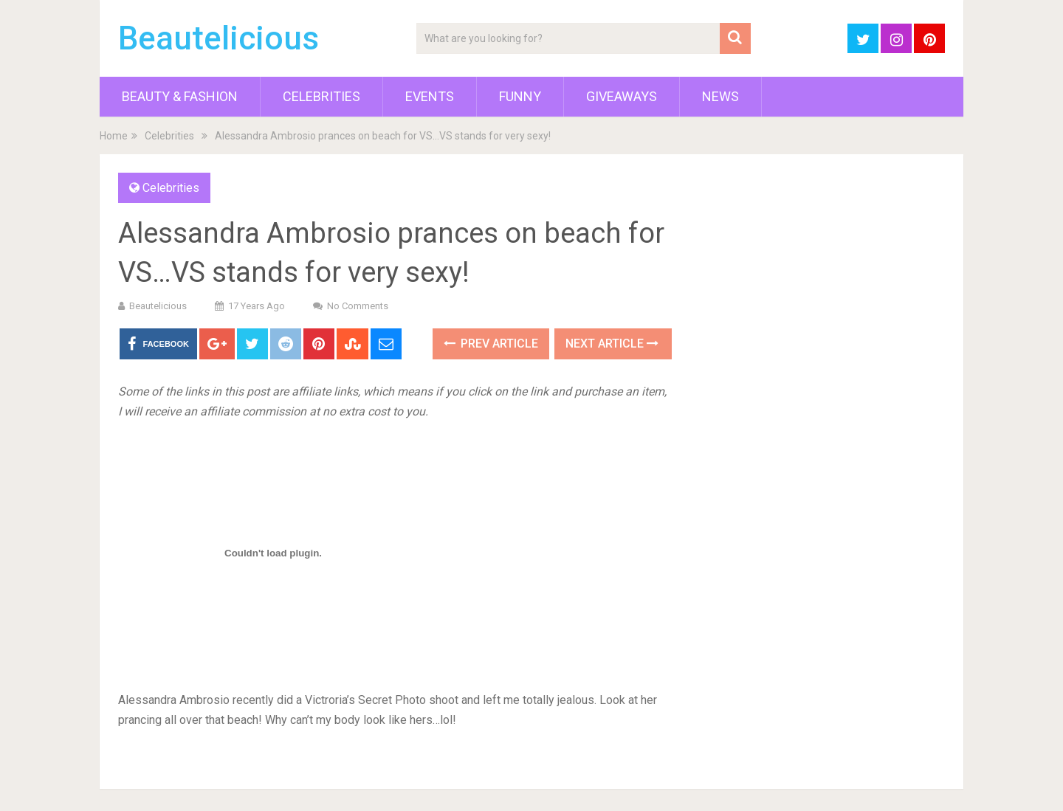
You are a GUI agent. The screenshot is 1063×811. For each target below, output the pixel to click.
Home (114, 136)
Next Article (611, 344)
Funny (520, 96)
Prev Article (491, 344)
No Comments (357, 305)
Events (429, 96)
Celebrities (321, 96)
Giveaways (621, 96)
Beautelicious (218, 38)
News (720, 96)
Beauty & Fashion (180, 96)
